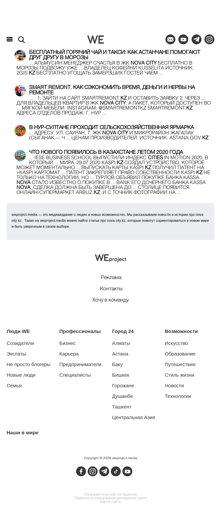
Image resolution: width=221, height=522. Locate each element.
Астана (120, 353)
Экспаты (16, 353)
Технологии (178, 396)
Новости (174, 385)
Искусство (176, 343)
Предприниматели (80, 364)
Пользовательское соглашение (110, 495)
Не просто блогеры (29, 364)
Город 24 (123, 331)
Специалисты (75, 375)
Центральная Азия (133, 417)
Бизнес (67, 343)
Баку (117, 364)
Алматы (121, 343)
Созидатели (20, 343)
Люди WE (18, 331)
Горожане (123, 385)
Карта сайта (110, 502)
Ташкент (122, 406)
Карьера (68, 353)
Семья (14, 385)
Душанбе (122, 396)
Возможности (181, 331)
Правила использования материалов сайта (110, 498)
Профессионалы (80, 331)
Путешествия (180, 364)
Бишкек (120, 375)
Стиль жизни (179, 375)
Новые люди (21, 375)
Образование (180, 353)
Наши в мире (22, 432)
